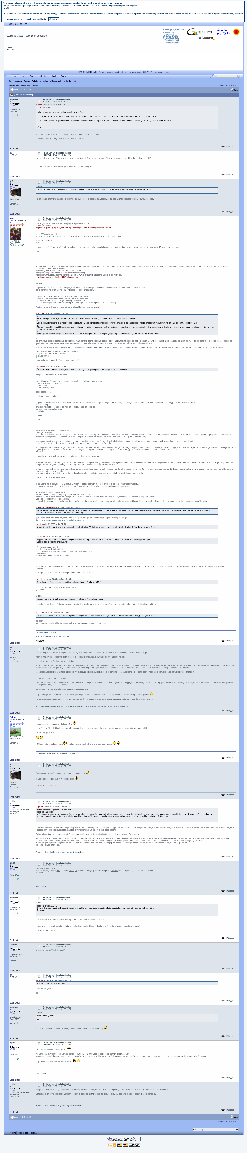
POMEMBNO (83, 72)
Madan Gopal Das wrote (46, 507)
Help (24, 76)
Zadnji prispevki (105, 72)
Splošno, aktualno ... (41, 81)
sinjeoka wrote (42, 579)
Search (33, 76)
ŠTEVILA (147, 72)
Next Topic (233, 85)
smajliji (167, 72)
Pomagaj (158, 72)
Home (15, 76)
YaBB (108, 1140)
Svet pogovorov (15, 81)
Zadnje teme (121, 72)
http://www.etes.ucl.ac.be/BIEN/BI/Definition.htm (57, 277)
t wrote (39, 105)
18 (30, 90)
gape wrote (41, 807)
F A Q (94, 72)
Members (44, 76)
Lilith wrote (40, 537)
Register (43, 36)
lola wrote (40, 313)
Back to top (15, 148)
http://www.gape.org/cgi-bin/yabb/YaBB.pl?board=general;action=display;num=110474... (74, 228)
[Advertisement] (124, 60)
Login (33, 36)
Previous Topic (221, 85)
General (27, 81)
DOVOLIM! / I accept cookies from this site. (26, 19)
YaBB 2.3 (137, 1138)
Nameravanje (135, 72)
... (27, 90)
